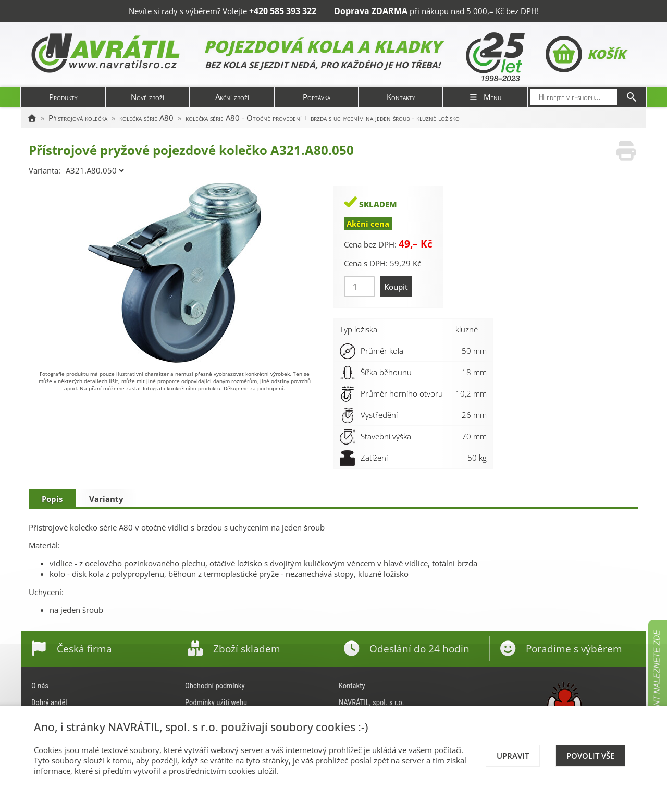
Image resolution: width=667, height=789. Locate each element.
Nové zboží (147, 97)
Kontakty (401, 97)
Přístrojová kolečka (77, 118)
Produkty (63, 97)
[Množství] (359, 286)
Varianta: (46, 170)
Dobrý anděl (49, 702)
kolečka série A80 (146, 118)
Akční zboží (232, 97)
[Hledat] (631, 97)
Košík (585, 54)
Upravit (513, 755)
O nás (39, 686)
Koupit (396, 286)
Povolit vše (590, 755)
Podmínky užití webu (216, 702)
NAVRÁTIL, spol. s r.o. (371, 702)
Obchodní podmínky (215, 686)
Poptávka (316, 97)
